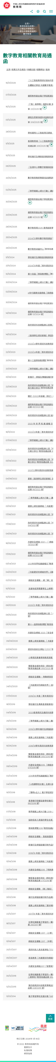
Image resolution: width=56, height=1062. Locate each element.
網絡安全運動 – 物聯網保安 (40, 676)
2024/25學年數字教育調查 (40, 238)
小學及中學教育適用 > (27, 31)
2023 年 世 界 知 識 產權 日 (40, 423)
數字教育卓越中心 (36, 249)
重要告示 (28, 1047)
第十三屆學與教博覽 (37, 360)
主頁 (8, 69)
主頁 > (27, 23)
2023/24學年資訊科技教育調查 (42, 343)
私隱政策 (28, 1050)
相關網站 (40, 69)
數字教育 (27, 34)
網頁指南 (28, 1053)
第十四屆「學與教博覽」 (39, 274)
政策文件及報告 (19, 69)
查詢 (48, 69)
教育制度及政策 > (27, 26)
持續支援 (31, 69)
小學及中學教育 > (27, 28)
